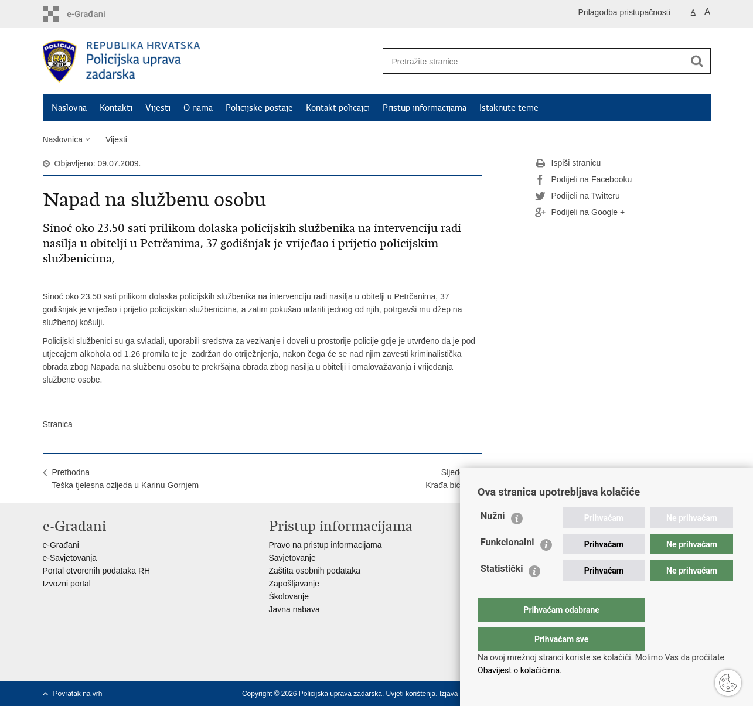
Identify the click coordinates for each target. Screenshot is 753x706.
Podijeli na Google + (580, 212)
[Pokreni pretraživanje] (697, 61)
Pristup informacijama (424, 108)
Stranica (58, 424)
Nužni (493, 539)
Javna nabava (294, 609)
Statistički (502, 592)
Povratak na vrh (78, 694)
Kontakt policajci (338, 108)
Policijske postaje (259, 108)
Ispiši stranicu (568, 163)
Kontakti (116, 108)
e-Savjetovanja (70, 557)
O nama (198, 108)
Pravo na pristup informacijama (325, 545)
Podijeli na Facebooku (583, 180)
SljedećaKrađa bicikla (448, 479)
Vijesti (158, 108)
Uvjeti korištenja (411, 694)
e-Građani (61, 545)
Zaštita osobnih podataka (314, 570)
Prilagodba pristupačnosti (624, 12)
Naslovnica (63, 139)
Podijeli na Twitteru (577, 196)
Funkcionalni (507, 565)
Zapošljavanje (294, 583)
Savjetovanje (292, 557)
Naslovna (69, 108)
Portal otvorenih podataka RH (97, 570)
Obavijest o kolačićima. (520, 670)
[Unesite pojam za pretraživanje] (529, 61)
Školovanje (289, 596)
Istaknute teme (509, 108)
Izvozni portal (67, 583)
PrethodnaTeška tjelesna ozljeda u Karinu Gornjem (125, 479)
